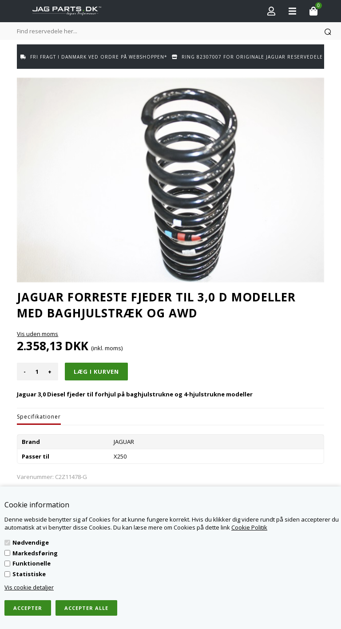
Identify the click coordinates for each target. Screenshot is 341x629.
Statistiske (29, 574)
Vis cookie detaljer (29, 587)
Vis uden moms (37, 334)
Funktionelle (31, 563)
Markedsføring (35, 553)
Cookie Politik (249, 527)
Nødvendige (30, 542)
